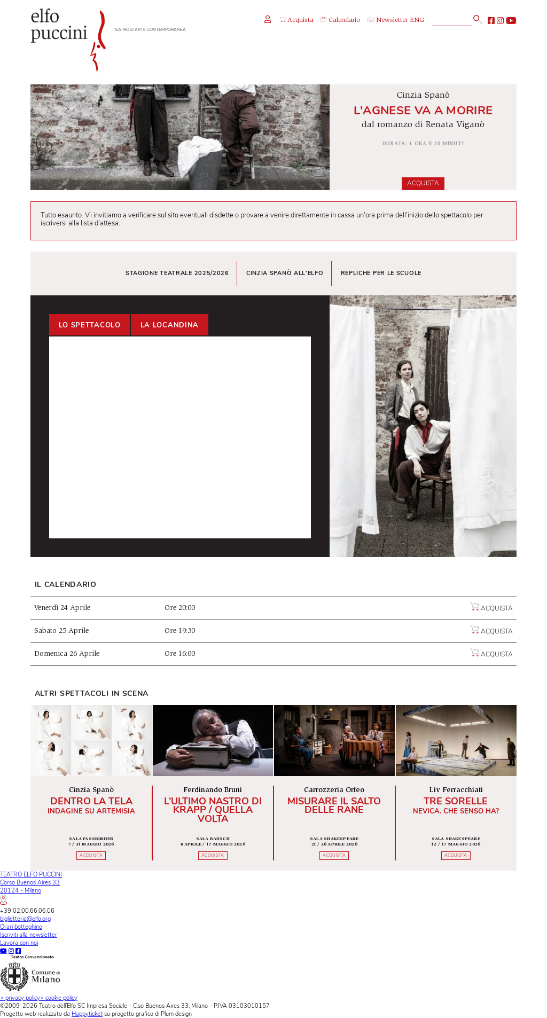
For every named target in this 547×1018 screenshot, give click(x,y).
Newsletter (388, 20)
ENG (417, 20)
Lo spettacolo (90, 325)
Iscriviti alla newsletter (28, 935)
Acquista (423, 183)
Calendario (341, 20)
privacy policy (20, 998)
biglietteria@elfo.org (25, 919)
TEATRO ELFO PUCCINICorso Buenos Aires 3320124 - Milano (31, 887)
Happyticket (87, 1014)
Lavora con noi (19, 943)
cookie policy (58, 998)
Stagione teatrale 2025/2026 (177, 273)
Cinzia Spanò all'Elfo (285, 273)
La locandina (169, 325)
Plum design (176, 1014)
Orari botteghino (21, 927)
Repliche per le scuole (381, 273)
